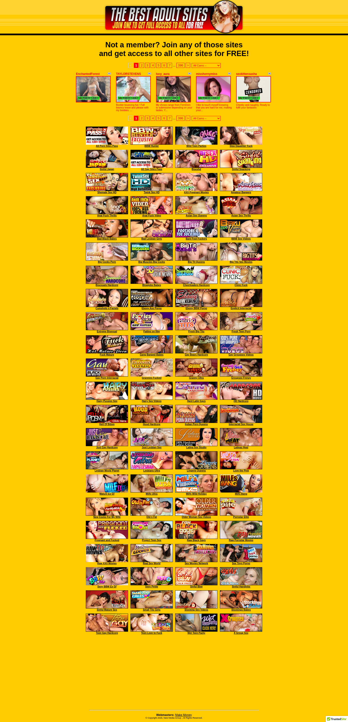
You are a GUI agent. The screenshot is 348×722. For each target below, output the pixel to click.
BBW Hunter (152, 146)
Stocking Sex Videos (196, 609)
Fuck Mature (107, 354)
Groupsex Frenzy (241, 378)
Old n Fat (151, 517)
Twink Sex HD (152, 192)
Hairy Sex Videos (151, 401)
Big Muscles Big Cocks (151, 262)
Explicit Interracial (241, 308)
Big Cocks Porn (107, 262)
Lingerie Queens (196, 470)
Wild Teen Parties (196, 146)
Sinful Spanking (241, 169)
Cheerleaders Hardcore (196, 285)
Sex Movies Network (196, 563)
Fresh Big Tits (196, 331)
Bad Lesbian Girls (151, 238)
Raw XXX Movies (106, 563)
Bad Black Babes (107, 238)
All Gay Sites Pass (151, 169)
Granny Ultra (196, 378)
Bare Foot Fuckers (196, 238)
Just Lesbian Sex (152, 447)
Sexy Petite (151, 586)
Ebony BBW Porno (196, 308)
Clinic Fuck (241, 285)
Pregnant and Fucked (107, 540)
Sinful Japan (107, 169)
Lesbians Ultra (151, 470)
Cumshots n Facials (106, 308)
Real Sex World (151, 563)
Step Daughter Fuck (241, 146)
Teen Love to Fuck (151, 633)
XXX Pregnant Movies (196, 192)
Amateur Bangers (241, 192)
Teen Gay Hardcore (107, 633)
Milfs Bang (241, 494)
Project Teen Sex (151, 540)
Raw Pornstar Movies (241, 540)
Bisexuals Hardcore (107, 285)
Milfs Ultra (151, 494)
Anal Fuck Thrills (107, 215)
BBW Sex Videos (241, 238)
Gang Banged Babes (152, 354)
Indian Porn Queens (196, 424)
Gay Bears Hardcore (196, 354)
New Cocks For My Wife (107, 517)
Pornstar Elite (241, 517)
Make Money (183, 715)
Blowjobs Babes (151, 285)
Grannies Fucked (151, 378)
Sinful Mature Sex (107, 609)
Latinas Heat (241, 447)
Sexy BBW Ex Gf (106, 586)
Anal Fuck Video (151, 215)
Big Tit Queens (196, 262)
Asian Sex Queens (196, 215)
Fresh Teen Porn (241, 331)
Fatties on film (152, 331)
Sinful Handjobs (241, 586)
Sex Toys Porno (241, 563)
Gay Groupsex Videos (241, 354)
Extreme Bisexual (107, 331)
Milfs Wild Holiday (196, 494)
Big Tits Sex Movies (241, 262)
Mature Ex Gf (107, 494)
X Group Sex (241, 633)
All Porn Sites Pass (107, 146)
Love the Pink (241, 470)
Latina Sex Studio (196, 447)
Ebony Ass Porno (152, 308)
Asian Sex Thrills (241, 215)
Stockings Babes (241, 609)
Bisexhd (196, 169)
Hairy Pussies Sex (106, 401)
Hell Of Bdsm (107, 424)
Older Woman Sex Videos (196, 517)
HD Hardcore (241, 401)
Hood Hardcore (151, 424)
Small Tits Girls (151, 609)
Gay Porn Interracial (106, 378)
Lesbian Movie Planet (107, 470)
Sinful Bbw (196, 586)
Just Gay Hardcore (107, 447)
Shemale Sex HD (106, 192)
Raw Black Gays (196, 540)
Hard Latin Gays (196, 401)
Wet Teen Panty (196, 633)
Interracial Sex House (241, 424)
